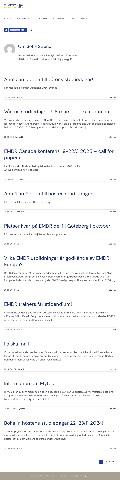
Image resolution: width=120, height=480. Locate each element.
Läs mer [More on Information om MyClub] (112, 408)
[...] (84, 127)
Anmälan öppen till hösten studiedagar (48, 193)
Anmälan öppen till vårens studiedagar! (48, 79)
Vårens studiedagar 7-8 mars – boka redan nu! (57, 111)
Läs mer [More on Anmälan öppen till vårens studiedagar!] (112, 97)
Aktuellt (20, 97)
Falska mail (16, 344)
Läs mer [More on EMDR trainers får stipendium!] (112, 329)
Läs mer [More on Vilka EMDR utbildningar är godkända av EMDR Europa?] (112, 290)
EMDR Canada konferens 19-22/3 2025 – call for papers (59, 154)
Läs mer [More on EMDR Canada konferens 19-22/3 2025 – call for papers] (112, 179)
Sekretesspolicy (83, 476)
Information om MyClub (31, 383)
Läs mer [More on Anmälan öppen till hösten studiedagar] (112, 211)
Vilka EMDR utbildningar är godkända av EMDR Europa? (56, 261)
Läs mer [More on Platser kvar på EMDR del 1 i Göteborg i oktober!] (112, 244)
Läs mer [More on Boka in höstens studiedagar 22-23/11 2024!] (112, 448)
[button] (31, 29)
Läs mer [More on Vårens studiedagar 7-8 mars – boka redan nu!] (112, 137)
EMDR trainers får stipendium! (38, 304)
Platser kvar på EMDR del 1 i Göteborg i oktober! (58, 226)
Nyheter (20, 179)
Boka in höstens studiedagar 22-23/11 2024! (53, 423)
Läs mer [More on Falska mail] (112, 369)
